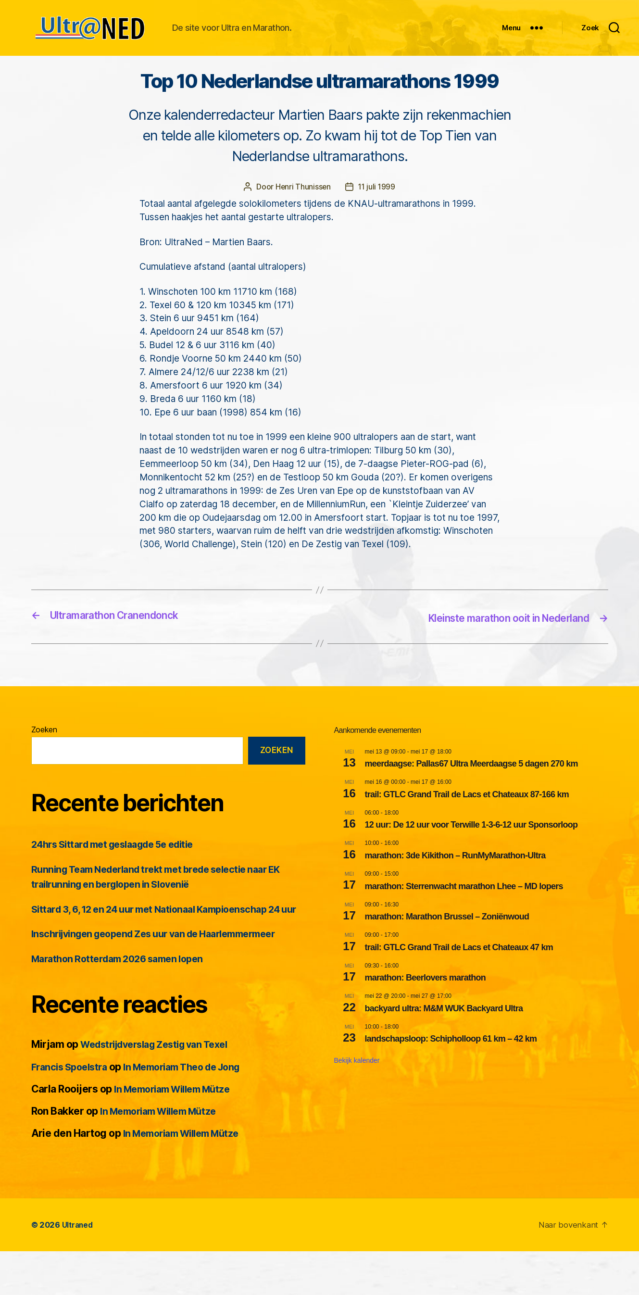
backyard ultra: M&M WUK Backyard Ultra (444, 1037)
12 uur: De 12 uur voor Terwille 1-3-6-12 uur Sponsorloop (471, 853)
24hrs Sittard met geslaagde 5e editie (121, 873)
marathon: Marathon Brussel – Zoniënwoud (447, 945)
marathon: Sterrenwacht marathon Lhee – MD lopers (464, 914)
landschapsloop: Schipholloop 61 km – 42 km (451, 1067)
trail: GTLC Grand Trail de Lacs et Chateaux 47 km (459, 976)
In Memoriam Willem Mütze (178, 1133)
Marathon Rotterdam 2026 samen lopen (124, 1002)
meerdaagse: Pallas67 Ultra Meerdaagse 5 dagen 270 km (471, 792)
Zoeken (44, 758)
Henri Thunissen (302, 216)
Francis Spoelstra (72, 1110)
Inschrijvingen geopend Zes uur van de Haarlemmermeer (165, 977)
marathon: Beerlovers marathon (425, 1006)
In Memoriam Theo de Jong (193, 1110)
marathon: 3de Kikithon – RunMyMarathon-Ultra (455, 884)
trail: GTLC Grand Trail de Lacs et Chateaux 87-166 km (467, 823)
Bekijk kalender (357, 1089)
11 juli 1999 (377, 216)
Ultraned (78, 1268)
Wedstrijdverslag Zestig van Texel (162, 1088)
